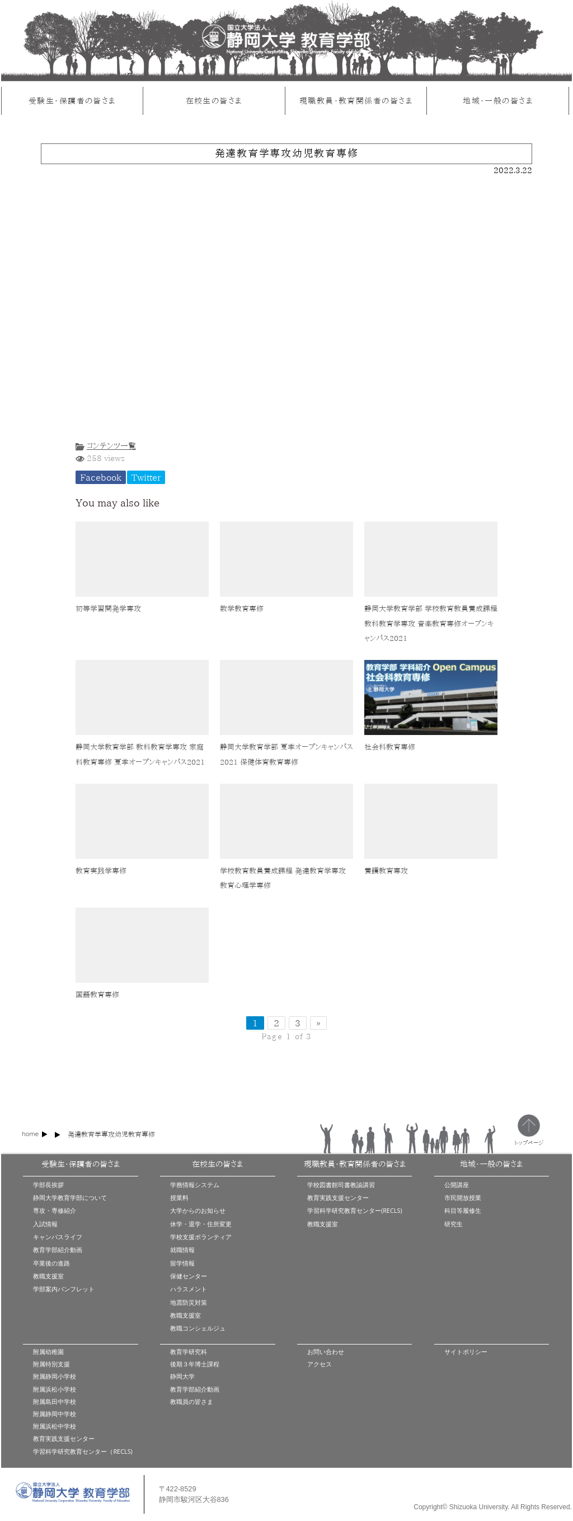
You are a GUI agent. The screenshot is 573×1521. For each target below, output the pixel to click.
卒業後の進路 (51, 1263)
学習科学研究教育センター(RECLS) (354, 1210)
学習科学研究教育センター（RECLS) (82, 1451)
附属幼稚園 (48, 1351)
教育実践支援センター (338, 1197)
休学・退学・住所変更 (201, 1224)
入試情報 (45, 1224)
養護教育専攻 (386, 871)
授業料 (179, 1197)
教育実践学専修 (101, 871)
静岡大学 (182, 1376)
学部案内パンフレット (64, 1289)
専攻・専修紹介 (54, 1210)
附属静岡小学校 (54, 1376)
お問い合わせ (325, 1351)
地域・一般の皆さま (498, 100)
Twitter (146, 477)
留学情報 (182, 1263)
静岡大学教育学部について (70, 1197)
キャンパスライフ (57, 1236)
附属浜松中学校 (54, 1426)
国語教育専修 (97, 994)
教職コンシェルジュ (198, 1328)
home (30, 1133)
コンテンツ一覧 (111, 445)
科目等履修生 (462, 1210)
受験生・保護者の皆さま (72, 100)
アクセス (319, 1364)
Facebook (100, 477)
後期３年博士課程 (194, 1364)
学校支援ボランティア (201, 1236)
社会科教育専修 (389, 747)
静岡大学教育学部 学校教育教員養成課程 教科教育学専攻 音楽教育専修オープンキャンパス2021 (430, 623)
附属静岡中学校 (54, 1414)
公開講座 (456, 1184)
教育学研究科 (188, 1351)
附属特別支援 (51, 1364)
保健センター (188, 1276)
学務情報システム (194, 1184)
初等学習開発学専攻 (108, 608)
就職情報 (182, 1249)
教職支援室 (48, 1276)
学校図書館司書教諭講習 (341, 1184)
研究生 (453, 1224)
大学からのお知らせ (198, 1210)
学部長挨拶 (48, 1184)
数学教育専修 (242, 608)
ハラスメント (188, 1289)
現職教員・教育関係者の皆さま (355, 100)
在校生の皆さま (214, 100)
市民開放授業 (462, 1197)
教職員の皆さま (191, 1401)
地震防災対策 (188, 1302)
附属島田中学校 (54, 1401)
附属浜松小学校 (54, 1389)
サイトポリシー (465, 1351)
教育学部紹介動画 (57, 1249)
